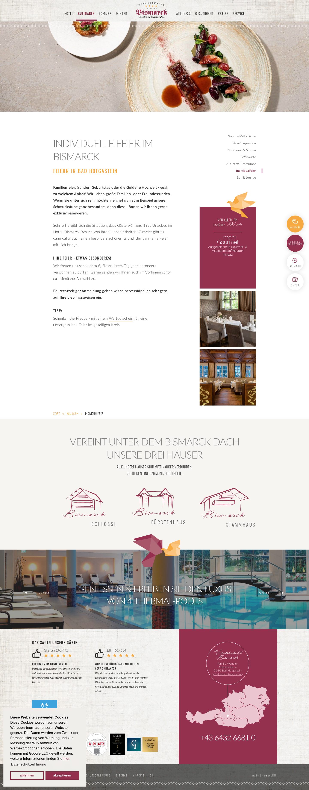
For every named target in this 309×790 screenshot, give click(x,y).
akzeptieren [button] (62, 775)
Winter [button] (121, 13)
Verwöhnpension (244, 143)
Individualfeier (246, 170)
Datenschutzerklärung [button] (28, 764)
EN (152, 775)
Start (57, 414)
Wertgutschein (121, 318)
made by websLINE (264, 775)
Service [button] (239, 13)
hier (66, 758)
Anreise (139, 775)
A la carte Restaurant (241, 164)
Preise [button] (223, 13)
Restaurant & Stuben (241, 150)
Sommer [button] (105, 13)
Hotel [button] (69, 13)
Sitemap (122, 775)
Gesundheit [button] (204, 13)
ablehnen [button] (27, 775)
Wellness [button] (183, 13)
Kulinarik (72, 414)
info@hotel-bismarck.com (227, 674)
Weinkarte (249, 157)
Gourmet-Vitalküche (242, 136)
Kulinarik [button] (86, 13)
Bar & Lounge (246, 177)
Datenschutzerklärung (93, 775)
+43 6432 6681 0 (227, 738)
